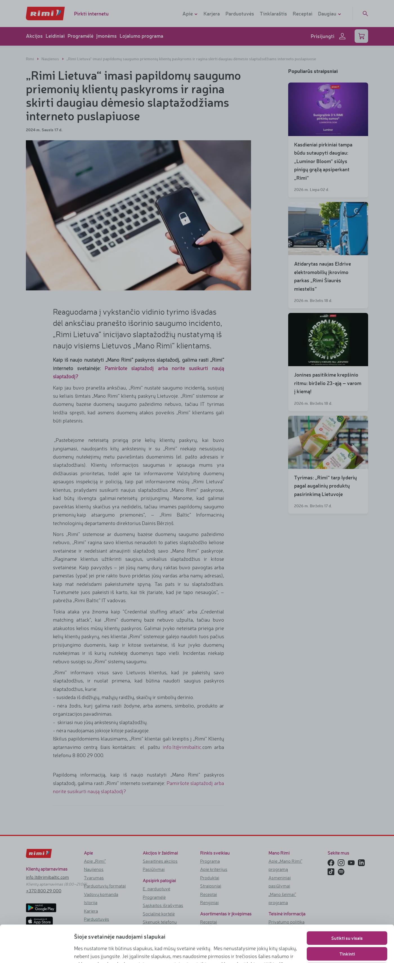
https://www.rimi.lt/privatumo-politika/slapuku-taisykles (199, 951)
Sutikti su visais (347, 901)
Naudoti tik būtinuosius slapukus (347, 932)
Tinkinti (347, 917)
